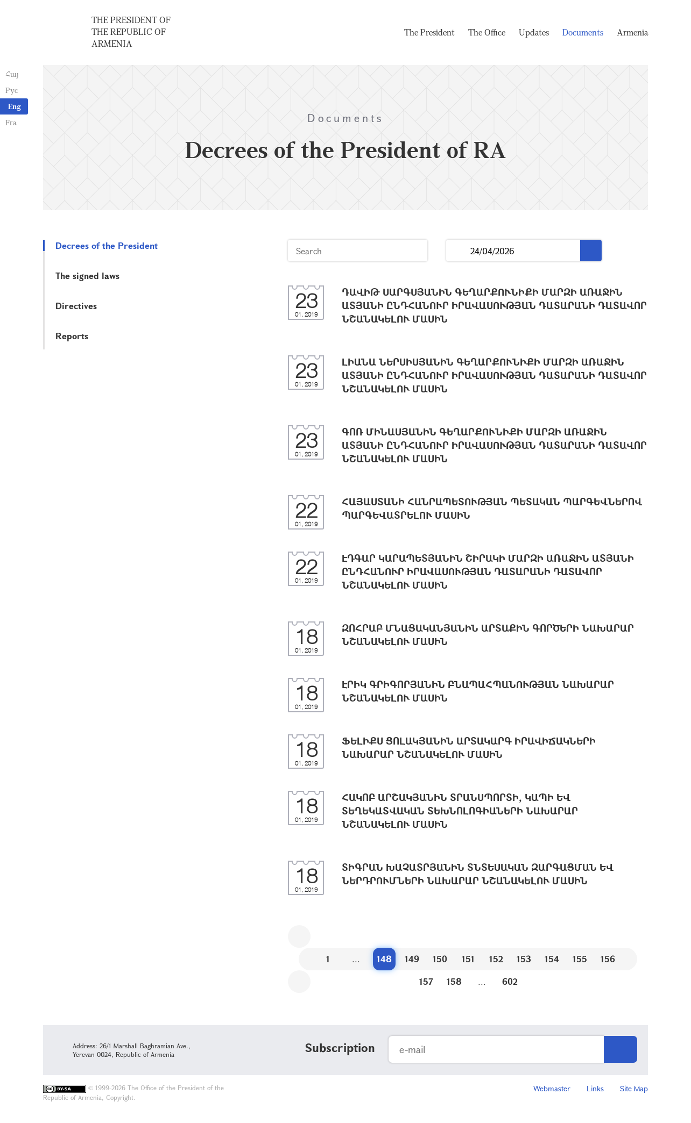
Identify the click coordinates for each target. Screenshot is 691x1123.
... (458, 250)
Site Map (634, 1088)
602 (510, 981)
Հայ (12, 74)
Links (595, 1088)
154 (552, 958)
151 (468, 958)
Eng (14, 106)
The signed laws (87, 275)
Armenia (632, 32)
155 (580, 958)
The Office (486, 32)
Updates (534, 32)
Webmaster (551, 1088)
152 (496, 958)
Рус (11, 90)
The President (429, 32)
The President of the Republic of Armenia (131, 31)
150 (440, 958)
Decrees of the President (106, 245)
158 (454, 981)
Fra (11, 122)
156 (608, 958)
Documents (582, 32)
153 (524, 958)
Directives (76, 305)
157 (426, 981)
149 (412, 958)
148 (384, 958)
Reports (71, 335)
